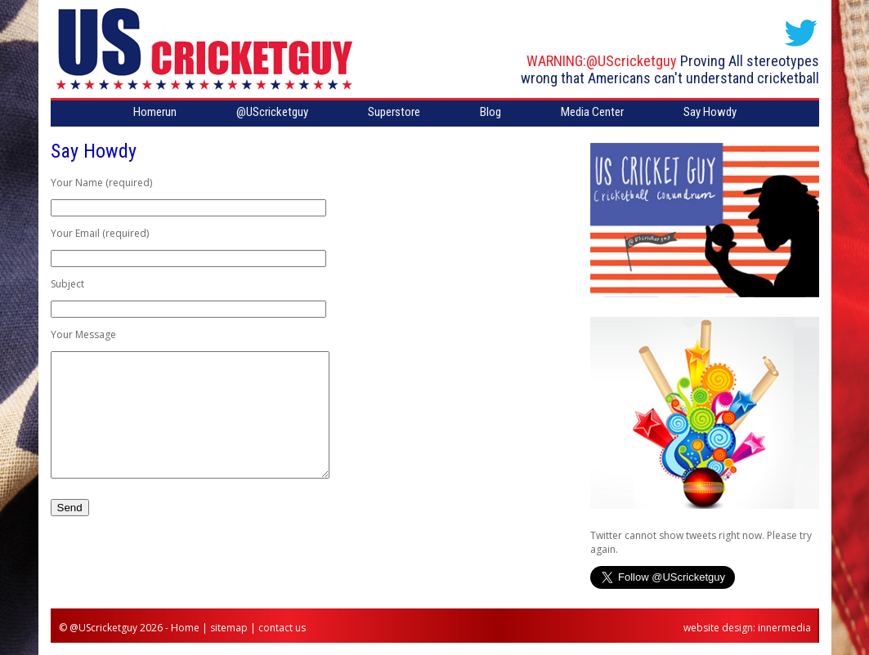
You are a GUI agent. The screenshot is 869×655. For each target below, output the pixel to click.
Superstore (394, 112)
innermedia (784, 628)
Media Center (592, 112)
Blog (490, 112)
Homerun (155, 112)
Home (185, 628)
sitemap (229, 628)
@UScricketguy (631, 60)
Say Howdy (710, 112)
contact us (282, 628)
